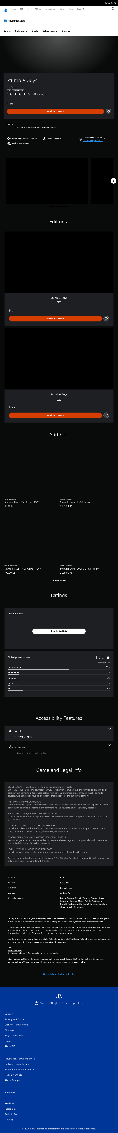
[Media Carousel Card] (47, 178)
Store (70, 9)
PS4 (29, 9)
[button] (93, 137)
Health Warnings (15, 947)
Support (80, 9)
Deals (35, 27)
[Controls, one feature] (59, 746)
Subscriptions (49, 27)
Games (13, 9)
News (62, 9)
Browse (66, 27)
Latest (7, 27)
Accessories (50, 9)
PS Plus (38, 9)
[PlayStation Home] (5, 9)
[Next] (113, 178)
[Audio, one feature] (59, 730)
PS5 (21, 9)
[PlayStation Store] (15, 17)
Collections (21, 27)
